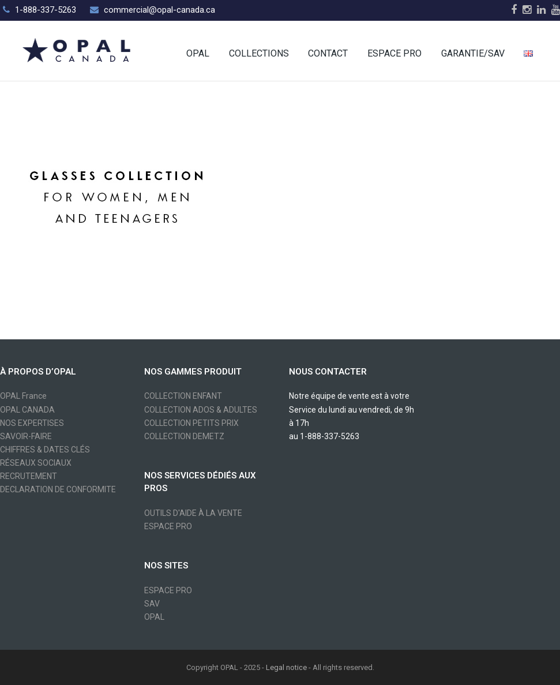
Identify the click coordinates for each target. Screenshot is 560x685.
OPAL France (23, 395)
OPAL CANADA (27, 409)
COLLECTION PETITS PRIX (191, 423)
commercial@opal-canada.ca (159, 10)
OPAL (154, 617)
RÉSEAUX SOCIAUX (36, 462)
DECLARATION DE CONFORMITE (58, 489)
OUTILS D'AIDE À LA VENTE (193, 513)
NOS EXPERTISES (32, 423)
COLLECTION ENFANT (183, 395)
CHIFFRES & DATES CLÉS (45, 449)
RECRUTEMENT (28, 476)
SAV (152, 603)
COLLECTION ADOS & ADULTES (200, 409)
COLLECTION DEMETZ (184, 436)
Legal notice (286, 667)
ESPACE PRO (168, 526)
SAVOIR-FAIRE (26, 436)
